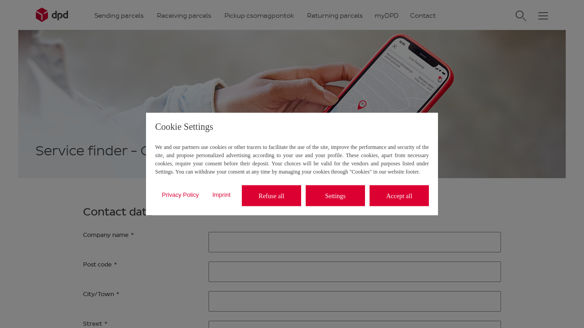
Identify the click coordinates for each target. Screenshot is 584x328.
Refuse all (271, 195)
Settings (335, 195)
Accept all (399, 195)
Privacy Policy (180, 194)
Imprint (221, 194)
